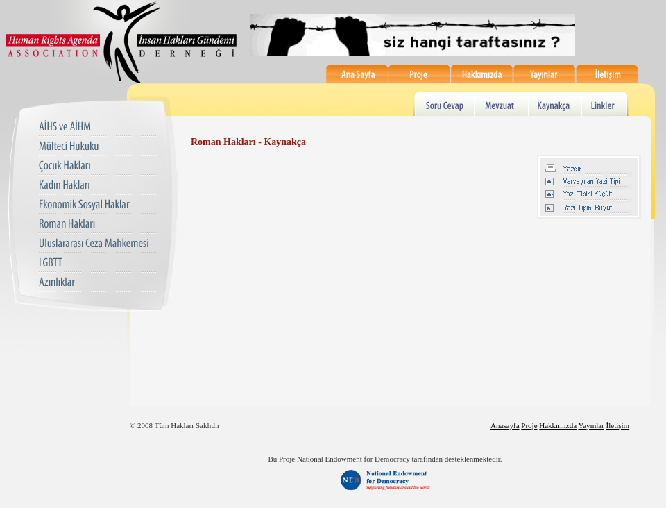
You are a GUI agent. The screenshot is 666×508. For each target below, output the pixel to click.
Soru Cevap (444, 104)
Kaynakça (556, 104)
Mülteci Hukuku (97, 146)
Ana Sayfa (357, 74)
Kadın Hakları (97, 185)
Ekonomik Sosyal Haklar (97, 205)
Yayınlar (544, 74)
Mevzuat (502, 104)
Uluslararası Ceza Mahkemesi (97, 244)
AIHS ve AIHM (97, 127)
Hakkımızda (482, 74)
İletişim (607, 74)
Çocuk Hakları (97, 166)
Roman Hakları (97, 224)
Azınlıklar (97, 282)
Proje (419, 74)
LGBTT (97, 263)
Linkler (606, 104)
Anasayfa (505, 425)
